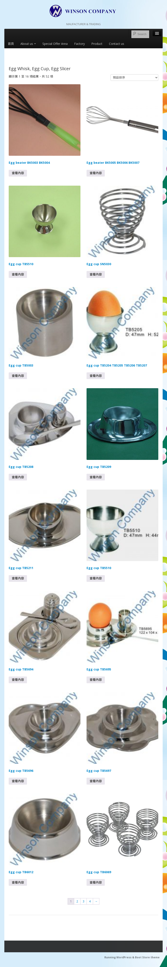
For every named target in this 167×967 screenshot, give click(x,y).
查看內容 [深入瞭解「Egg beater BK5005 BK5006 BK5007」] (96, 173)
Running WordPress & (119, 957)
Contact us (116, 44)
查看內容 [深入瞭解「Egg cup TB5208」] (18, 477)
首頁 (11, 44)
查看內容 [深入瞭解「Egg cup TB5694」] (18, 680)
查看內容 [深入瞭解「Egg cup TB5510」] (18, 274)
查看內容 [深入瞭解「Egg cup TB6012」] (18, 882)
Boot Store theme (147, 957)
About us (28, 44)
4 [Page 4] (90, 901)
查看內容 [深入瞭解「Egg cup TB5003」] (18, 376)
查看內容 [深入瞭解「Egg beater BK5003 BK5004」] (18, 173)
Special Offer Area (55, 44)
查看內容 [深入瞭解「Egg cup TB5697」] (96, 781)
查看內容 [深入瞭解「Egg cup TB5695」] (96, 680)
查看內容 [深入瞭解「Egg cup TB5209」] (96, 477)
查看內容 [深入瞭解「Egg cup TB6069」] (96, 882)
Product (96, 44)
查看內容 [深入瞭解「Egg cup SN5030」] (96, 274)
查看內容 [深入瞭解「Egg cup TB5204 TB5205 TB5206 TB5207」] (96, 376)
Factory (79, 44)
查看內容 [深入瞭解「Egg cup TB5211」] (18, 578)
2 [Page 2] (77, 901)
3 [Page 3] (83, 901)
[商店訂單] (134, 77)
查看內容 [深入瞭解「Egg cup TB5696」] (18, 781)
